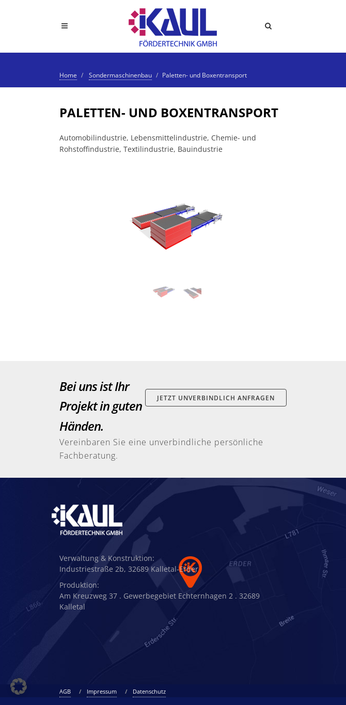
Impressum (102, 691)
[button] (18, 686)
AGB (65, 691)
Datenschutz (149, 691)
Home (68, 75)
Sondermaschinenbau (120, 75)
